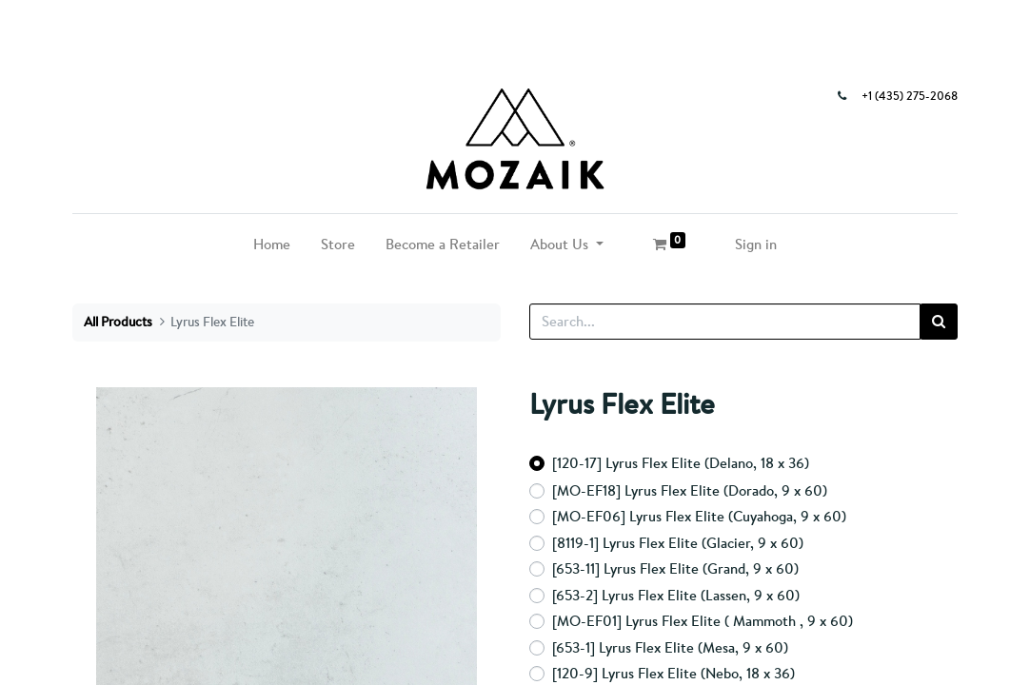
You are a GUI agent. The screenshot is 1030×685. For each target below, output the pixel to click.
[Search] (939, 322)
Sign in (756, 244)
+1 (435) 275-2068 (910, 96)
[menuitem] (272, 245)
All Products (118, 321)
